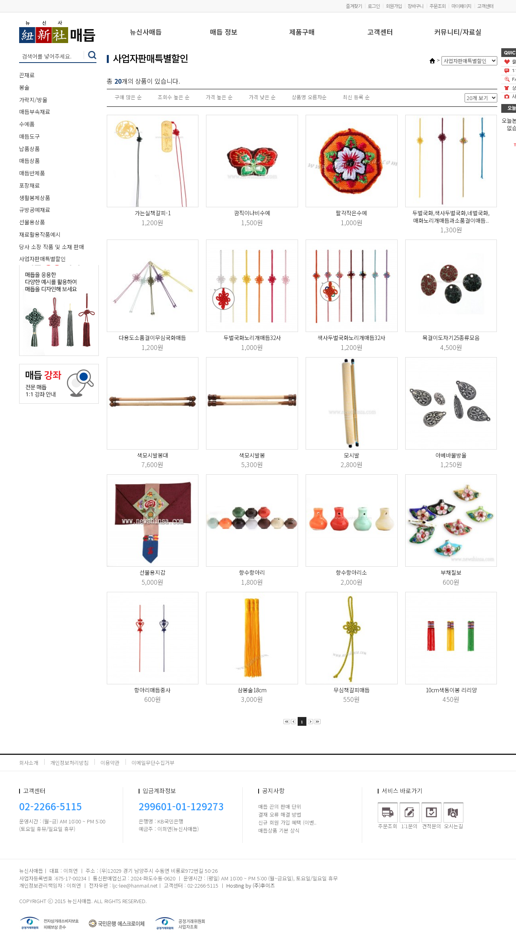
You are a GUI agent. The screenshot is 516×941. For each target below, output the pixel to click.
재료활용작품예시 (40, 234)
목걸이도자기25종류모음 (451, 338)
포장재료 (29, 185)
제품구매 (302, 32)
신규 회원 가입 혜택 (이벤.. (287, 822)
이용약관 (110, 762)
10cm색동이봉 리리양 (451, 690)
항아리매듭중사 (152, 690)
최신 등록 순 (356, 97)
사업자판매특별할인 (42, 259)
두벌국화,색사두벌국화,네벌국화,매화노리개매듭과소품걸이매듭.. (451, 216)
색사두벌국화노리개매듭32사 (351, 338)
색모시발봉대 (152, 455)
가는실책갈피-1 (153, 213)
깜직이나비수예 (252, 213)
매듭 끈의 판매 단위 (279, 806)
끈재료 (27, 75)
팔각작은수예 (351, 213)
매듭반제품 (32, 173)
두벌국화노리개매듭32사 (252, 338)
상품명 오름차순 (309, 97)
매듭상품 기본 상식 (279, 830)
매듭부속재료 (34, 112)
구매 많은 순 (128, 97)
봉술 (24, 87)
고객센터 (485, 5)
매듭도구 (29, 136)
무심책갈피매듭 (352, 690)
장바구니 (416, 5)
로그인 (374, 5)
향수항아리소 (351, 572)
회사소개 (28, 762)
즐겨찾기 (354, 5)
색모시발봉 (252, 455)
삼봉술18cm (252, 690)
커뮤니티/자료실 (458, 32)
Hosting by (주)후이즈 (250, 885)
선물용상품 (32, 222)
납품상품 (29, 149)
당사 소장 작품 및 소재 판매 (51, 247)
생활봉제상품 (34, 198)
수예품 (27, 124)
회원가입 (394, 5)
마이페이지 (461, 5)
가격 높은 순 (219, 97)
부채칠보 (451, 572)
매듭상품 (29, 161)
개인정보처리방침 (69, 762)
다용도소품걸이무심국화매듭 (152, 338)
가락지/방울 (33, 100)
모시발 (351, 455)
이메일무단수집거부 (153, 762)
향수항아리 (252, 572)
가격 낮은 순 (262, 97)
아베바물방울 (451, 455)
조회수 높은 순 (174, 97)
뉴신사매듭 (146, 32)
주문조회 (437, 5)
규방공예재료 (34, 210)
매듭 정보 (223, 32)
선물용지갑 (152, 572)
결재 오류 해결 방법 (279, 814)
